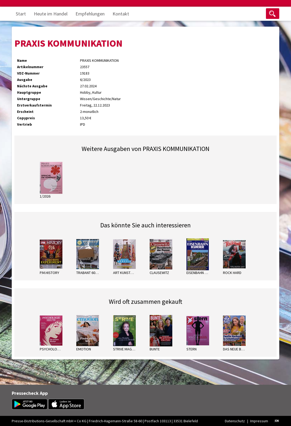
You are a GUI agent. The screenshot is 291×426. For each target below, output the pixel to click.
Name (22, 60)
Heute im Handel (50, 14)
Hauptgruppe (29, 92)
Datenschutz (235, 421)
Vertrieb (24, 124)
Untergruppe (28, 98)
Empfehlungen (90, 14)
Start (21, 14)
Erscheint (25, 111)
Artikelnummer (30, 66)
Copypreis (26, 118)
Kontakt (121, 14)
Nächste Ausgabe (32, 86)
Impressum (259, 421)
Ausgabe (24, 79)
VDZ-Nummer (28, 73)
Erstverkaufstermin (34, 105)
